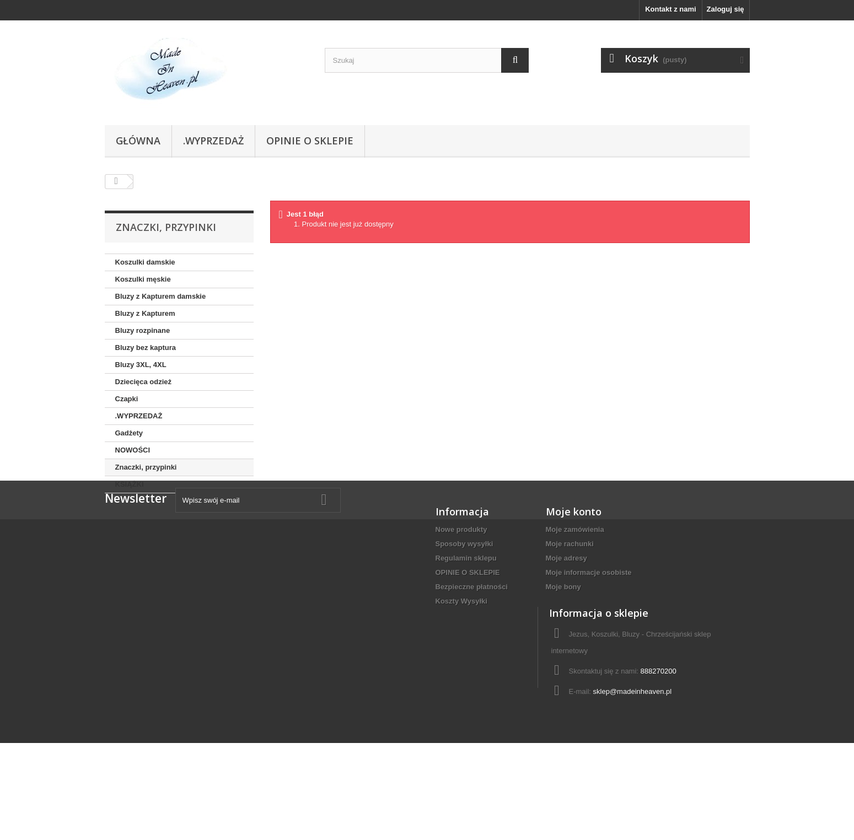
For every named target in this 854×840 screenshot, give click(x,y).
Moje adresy (566, 615)
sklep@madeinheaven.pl (632, 767)
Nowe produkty (461, 586)
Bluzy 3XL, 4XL (140, 364)
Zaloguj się (725, 9)
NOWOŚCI (133, 450)
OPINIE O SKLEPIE (309, 140)
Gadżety (129, 433)
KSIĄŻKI (129, 484)
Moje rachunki (570, 600)
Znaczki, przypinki (146, 467)
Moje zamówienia (575, 586)
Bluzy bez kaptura (145, 347)
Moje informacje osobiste (589, 629)
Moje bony (563, 643)
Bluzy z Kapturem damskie (160, 296)
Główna (138, 140)
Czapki (126, 399)
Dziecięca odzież (143, 382)
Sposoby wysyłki (464, 600)
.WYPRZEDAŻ (213, 140)
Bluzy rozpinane (142, 330)
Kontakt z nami (670, 9)
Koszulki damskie (145, 262)
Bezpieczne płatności (472, 643)
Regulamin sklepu (466, 615)
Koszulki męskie (143, 279)
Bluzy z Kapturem (145, 313)
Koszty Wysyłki (461, 658)
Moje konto (573, 568)
